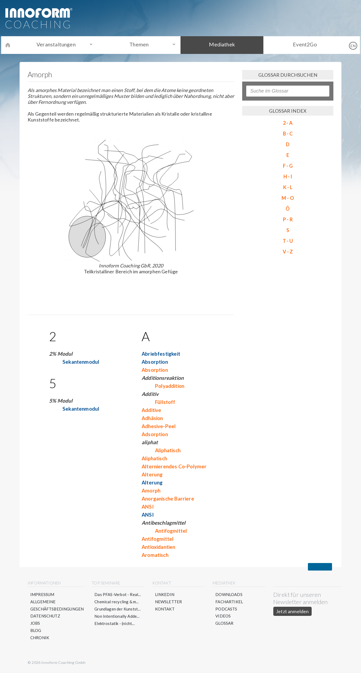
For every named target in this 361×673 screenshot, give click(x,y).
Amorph (151, 490)
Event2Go (301, 45)
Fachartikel (229, 601)
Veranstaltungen (59, 45)
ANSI (148, 506)
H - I (287, 176)
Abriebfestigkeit (161, 354)
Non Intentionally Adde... (117, 616)
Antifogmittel (171, 531)
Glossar (224, 623)
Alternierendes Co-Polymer (174, 466)
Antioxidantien (158, 547)
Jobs (35, 623)
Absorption (155, 362)
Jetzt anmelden (292, 611)
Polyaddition (169, 386)
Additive (151, 410)
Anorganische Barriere (168, 498)
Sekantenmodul (80, 362)
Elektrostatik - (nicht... (115, 623)
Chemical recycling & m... (117, 601)
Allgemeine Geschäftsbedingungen (57, 605)
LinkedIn (164, 594)
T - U (288, 241)
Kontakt (165, 608)
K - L (288, 187)
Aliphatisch (167, 450)
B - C (288, 134)
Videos (223, 616)
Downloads (228, 594)
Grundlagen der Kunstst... (118, 608)
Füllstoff (165, 402)
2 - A (288, 123)
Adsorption (155, 434)
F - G (288, 166)
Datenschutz (45, 616)
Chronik (39, 637)
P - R (288, 219)
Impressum (42, 594)
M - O (288, 198)
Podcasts (226, 608)
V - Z (288, 252)
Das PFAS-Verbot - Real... (118, 594)
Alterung (152, 474)
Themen (140, 45)
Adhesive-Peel (159, 426)
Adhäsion (152, 418)
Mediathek (220, 45)
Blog (35, 630)
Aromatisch (155, 555)
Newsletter (168, 601)
